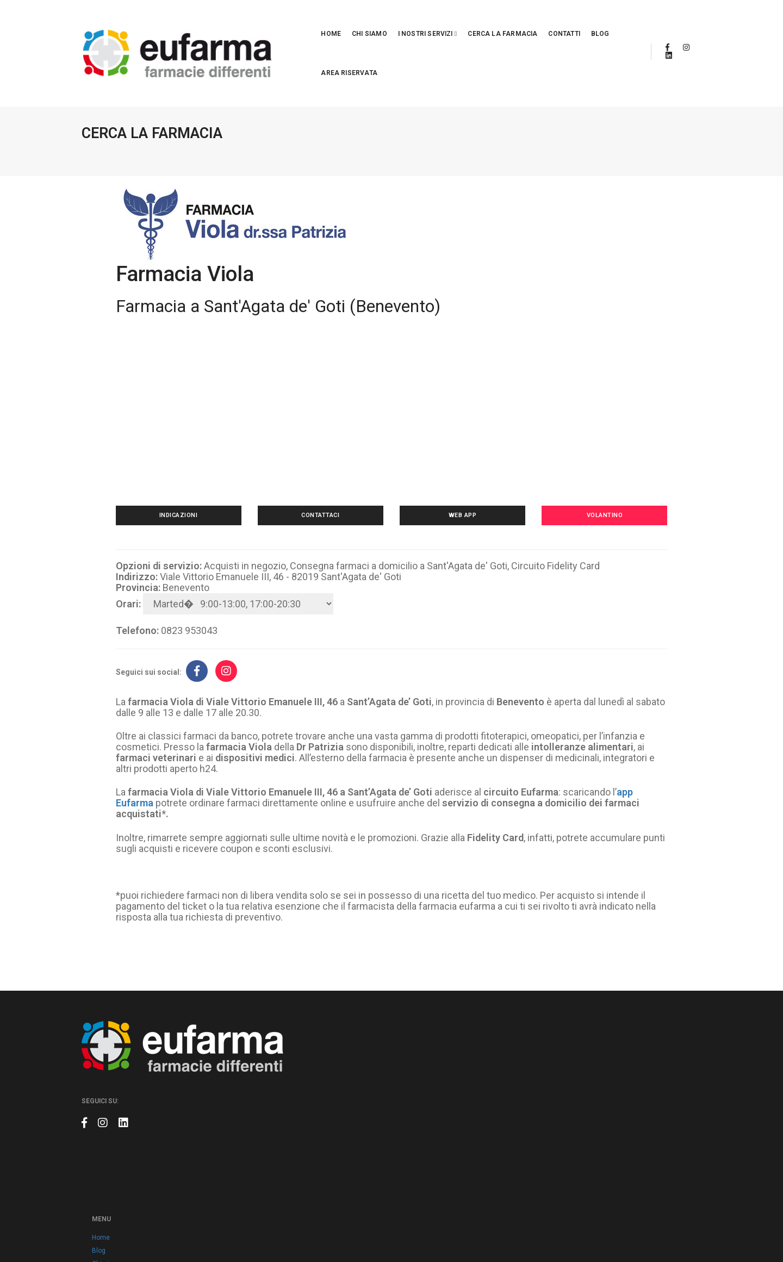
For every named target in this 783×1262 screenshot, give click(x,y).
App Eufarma (329, 1047)
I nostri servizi (365, 20)
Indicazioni (192, 435)
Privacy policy (330, 1125)
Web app (458, 435)
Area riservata (586, 20)
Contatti (502, 20)
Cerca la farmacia (440, 20)
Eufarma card (330, 1034)
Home (269, 20)
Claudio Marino (678, 1229)
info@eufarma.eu (568, 1033)
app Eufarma (167, 725)
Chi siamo (307, 20)
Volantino (590, 435)
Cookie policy (330, 1138)
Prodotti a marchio (337, 1099)
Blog (538, 20)
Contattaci (325, 435)
